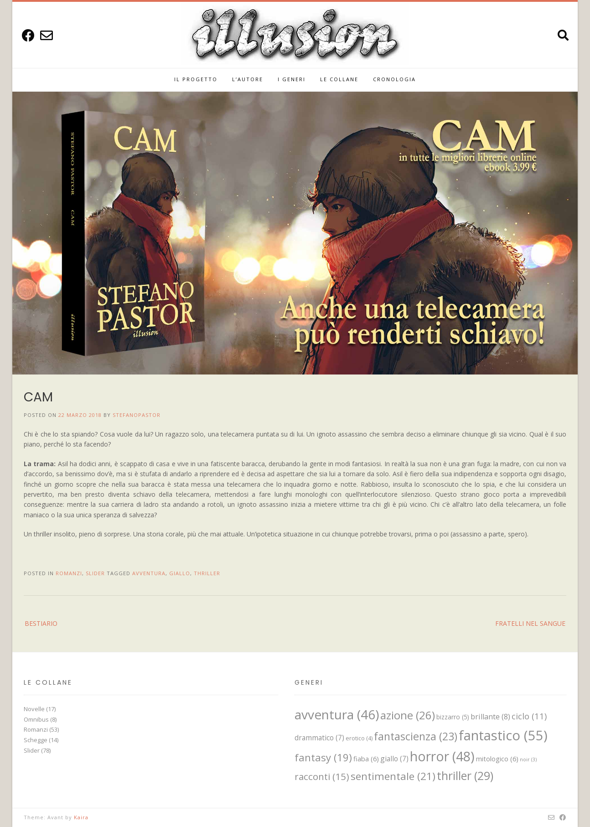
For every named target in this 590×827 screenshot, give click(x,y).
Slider (95, 573)
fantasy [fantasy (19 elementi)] (323, 757)
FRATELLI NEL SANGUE (530, 623)
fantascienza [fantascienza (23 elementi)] (415, 736)
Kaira (81, 817)
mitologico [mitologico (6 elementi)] (497, 758)
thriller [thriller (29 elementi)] (465, 775)
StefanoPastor (136, 414)
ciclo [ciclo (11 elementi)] (529, 716)
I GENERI (291, 79)
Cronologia (394, 79)
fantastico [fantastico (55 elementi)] (503, 735)
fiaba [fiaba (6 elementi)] (366, 758)
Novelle (34, 709)
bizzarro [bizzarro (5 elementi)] (452, 717)
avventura (149, 573)
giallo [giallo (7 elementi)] (394, 759)
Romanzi (69, 573)
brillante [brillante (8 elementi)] (490, 717)
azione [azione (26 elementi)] (407, 715)
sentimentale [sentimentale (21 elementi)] (393, 776)
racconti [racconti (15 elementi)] (322, 776)
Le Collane (339, 79)
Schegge (35, 740)
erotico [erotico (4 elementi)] (359, 738)
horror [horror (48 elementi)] (442, 756)
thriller (207, 573)
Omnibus (36, 719)
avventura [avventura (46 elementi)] (337, 714)
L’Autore (247, 79)
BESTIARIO (41, 623)
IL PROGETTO (195, 79)
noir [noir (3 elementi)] (528, 759)
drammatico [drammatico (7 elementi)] (319, 738)
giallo (179, 573)
